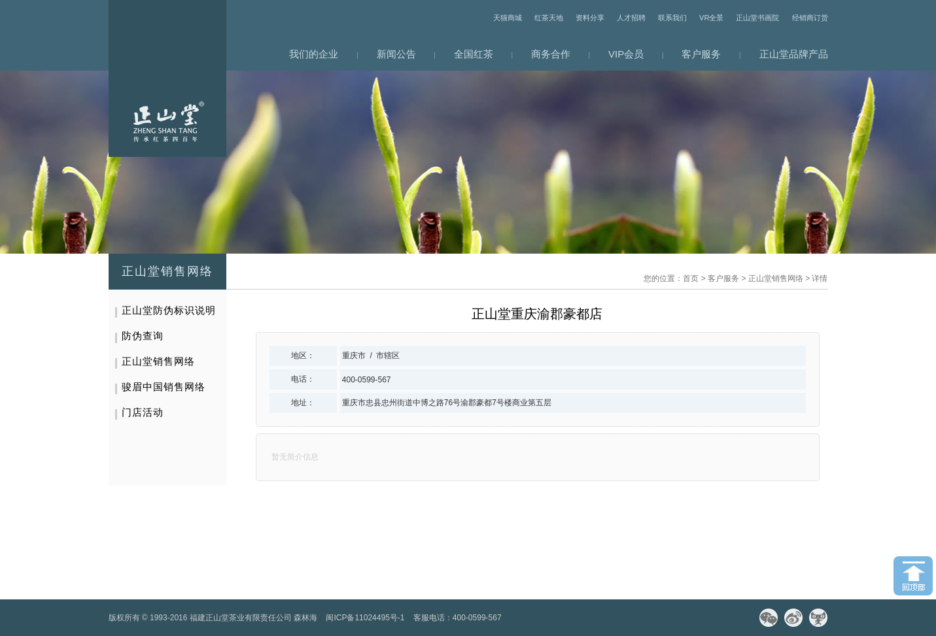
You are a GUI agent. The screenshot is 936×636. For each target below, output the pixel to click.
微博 (793, 618)
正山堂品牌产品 (793, 53)
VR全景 (711, 18)
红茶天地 (548, 18)
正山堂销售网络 (775, 278)
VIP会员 (626, 53)
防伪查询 (143, 335)
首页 (691, 278)
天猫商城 (507, 18)
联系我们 (672, 18)
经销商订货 (810, 18)
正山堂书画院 (757, 18)
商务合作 (550, 53)
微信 (768, 618)
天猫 (818, 618)
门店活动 (143, 412)
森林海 (305, 617)
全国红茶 (473, 53)
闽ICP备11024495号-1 (365, 617)
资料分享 (590, 18)
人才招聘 (631, 18)
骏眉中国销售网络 (163, 386)
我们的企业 (313, 53)
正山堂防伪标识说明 (169, 310)
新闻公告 (396, 53)
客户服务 (701, 53)
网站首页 (167, 78)
